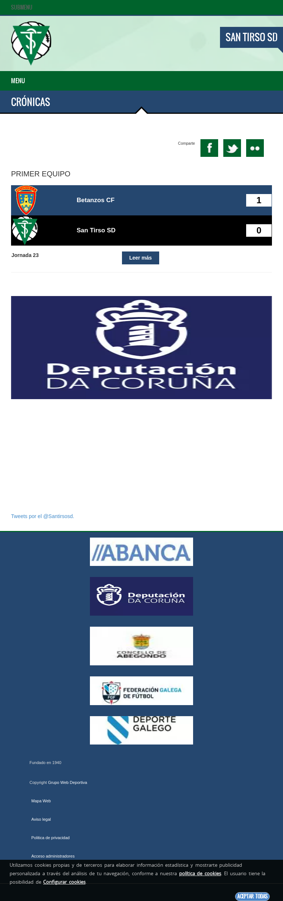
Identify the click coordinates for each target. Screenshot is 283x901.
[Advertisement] (141, 455)
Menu (18, 80)
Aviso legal (41, 819)
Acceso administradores (52, 856)
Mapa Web (41, 801)
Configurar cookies (64, 882)
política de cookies (200, 873)
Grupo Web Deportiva (67, 782)
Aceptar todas (252, 896)
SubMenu (21, 7)
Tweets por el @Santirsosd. (42, 516)
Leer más (140, 258)
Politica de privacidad (50, 837)
